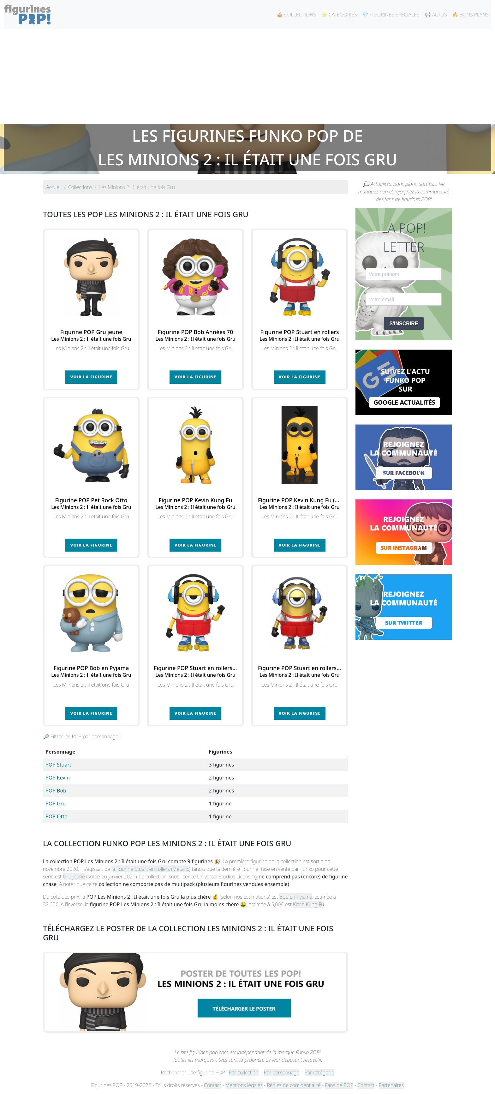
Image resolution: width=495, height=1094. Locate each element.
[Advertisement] (247, 76)
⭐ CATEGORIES (339, 14)
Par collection (244, 1072)
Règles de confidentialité (293, 1085)
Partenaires (391, 1085)
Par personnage (281, 1072)
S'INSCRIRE (404, 323)
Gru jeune (74, 876)
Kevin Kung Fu (308, 904)
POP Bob (55, 790)
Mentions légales (244, 1085)
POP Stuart (58, 764)
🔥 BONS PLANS (470, 14)
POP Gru (55, 803)
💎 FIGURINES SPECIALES (391, 14)
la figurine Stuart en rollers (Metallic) (150, 868)
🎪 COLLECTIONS (296, 14)
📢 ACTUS (436, 14)
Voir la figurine (91, 377)
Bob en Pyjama (295, 896)
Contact (212, 1085)
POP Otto (56, 816)
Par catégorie (319, 1072)
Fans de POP (339, 1085)
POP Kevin (57, 777)
